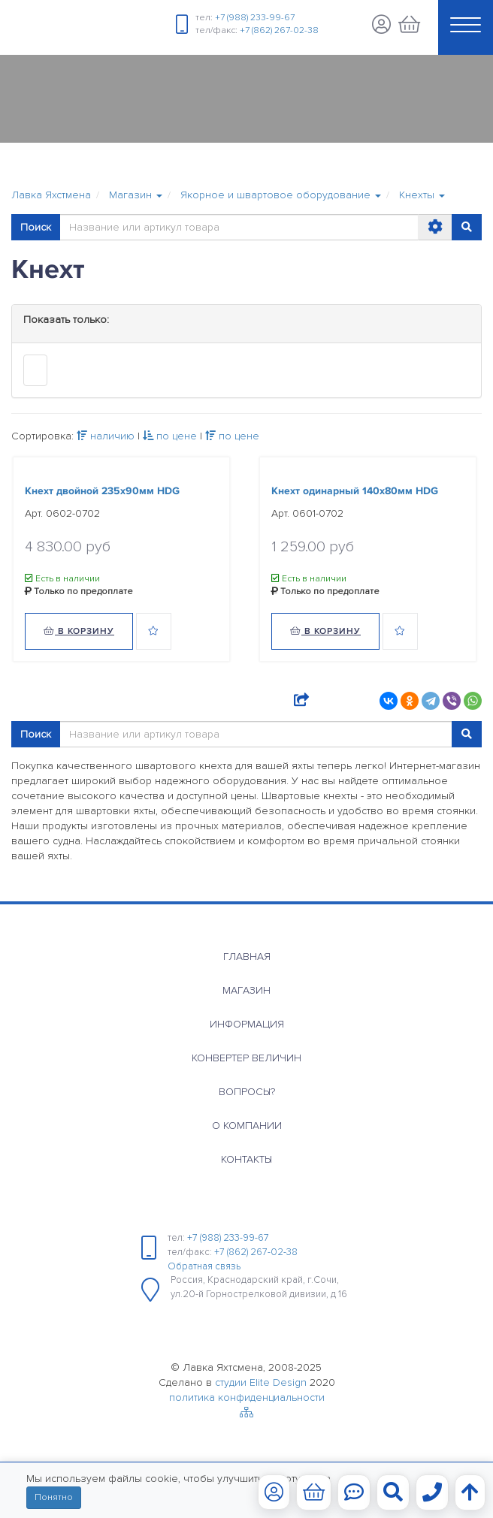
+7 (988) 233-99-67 (255, 17)
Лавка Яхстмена (51, 195)
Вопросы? (247, 1091)
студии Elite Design (261, 1382)
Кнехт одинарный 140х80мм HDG (354, 490)
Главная (247, 956)
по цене (170, 436)
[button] (135, 195)
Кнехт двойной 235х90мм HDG (102, 490)
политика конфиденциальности (247, 1397)
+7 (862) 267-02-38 (279, 30)
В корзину (79, 631)
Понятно (54, 1497)
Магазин (246, 990)
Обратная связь (204, 1266)
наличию (106, 436)
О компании (247, 1125)
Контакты (246, 1159)
